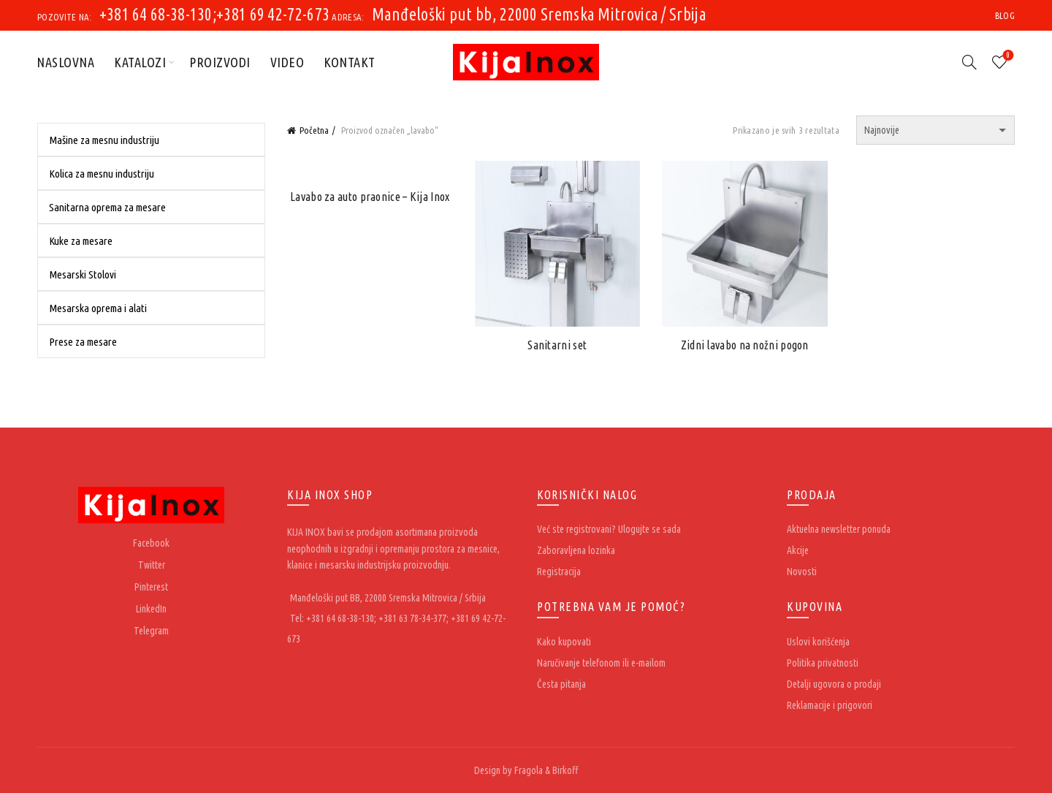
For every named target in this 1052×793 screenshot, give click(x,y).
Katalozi (140, 62)
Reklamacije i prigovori (829, 705)
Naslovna (65, 62)
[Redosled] (935, 130)
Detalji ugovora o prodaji (834, 684)
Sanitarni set (557, 345)
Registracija (559, 571)
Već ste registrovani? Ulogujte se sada (609, 529)
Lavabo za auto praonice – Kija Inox (370, 196)
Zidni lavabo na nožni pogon (745, 345)
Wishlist (1007, 56)
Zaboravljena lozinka (576, 550)
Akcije (798, 550)
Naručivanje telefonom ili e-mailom (601, 663)
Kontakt (350, 62)
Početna (314, 130)
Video (287, 62)
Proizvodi (220, 62)
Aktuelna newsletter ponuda (839, 529)
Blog (1005, 15)
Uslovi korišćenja (818, 642)
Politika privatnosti (822, 663)
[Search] (969, 62)
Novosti (802, 571)
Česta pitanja (561, 684)
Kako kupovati (564, 642)
